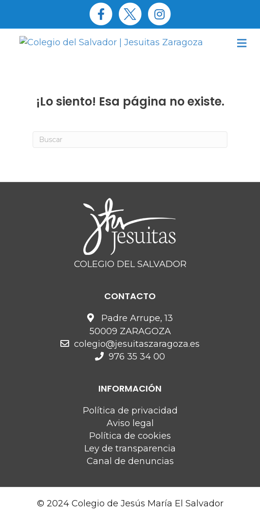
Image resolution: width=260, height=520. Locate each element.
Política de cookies (130, 435)
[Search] (130, 139)
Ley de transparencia (130, 448)
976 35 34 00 (137, 356)
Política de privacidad (130, 410)
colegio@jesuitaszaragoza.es (137, 344)
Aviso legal (130, 423)
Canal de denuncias (130, 461)
